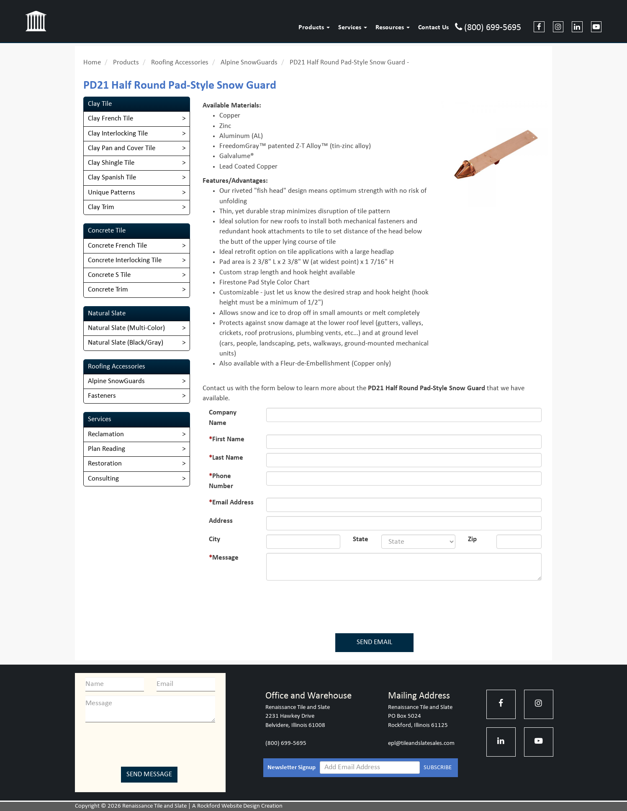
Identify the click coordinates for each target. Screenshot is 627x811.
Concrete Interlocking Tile (125, 260)
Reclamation (106, 434)
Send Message (149, 774)
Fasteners (102, 395)
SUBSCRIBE (438, 768)
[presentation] (376, 605)
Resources (392, 27)
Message (225, 557)
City (214, 539)
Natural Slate (107, 313)
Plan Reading (106, 449)
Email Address (233, 502)
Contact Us (433, 27)
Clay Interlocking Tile (118, 133)
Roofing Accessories (179, 62)
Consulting (103, 478)
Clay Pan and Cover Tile (121, 148)
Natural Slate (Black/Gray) (125, 342)
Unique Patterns (111, 192)
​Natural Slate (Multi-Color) (126, 328)
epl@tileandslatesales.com (421, 743)
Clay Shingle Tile (111, 162)
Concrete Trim (108, 289)
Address (221, 520)
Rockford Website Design (228, 806)
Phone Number (221, 481)
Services (352, 27)
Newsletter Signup (291, 768)
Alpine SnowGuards (249, 62)
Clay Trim (101, 207)
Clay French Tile (110, 118)
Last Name (227, 457)
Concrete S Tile (109, 275)
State (360, 539)
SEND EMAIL (374, 642)
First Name (228, 439)
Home (92, 62)
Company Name (222, 417)
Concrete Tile (107, 230)
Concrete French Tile (117, 245)
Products (314, 27)
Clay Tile (100, 103)
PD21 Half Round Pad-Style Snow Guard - (349, 62)
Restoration (105, 463)
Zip (472, 539)
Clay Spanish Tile (112, 177)
